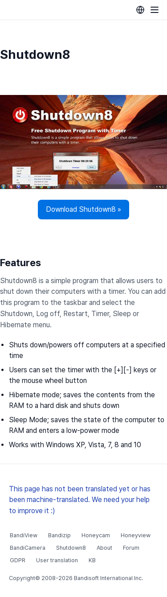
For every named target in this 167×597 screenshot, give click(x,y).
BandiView (23, 535)
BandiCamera (27, 547)
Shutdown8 (71, 547)
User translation (57, 560)
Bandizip (59, 535)
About (104, 547)
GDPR (17, 560)
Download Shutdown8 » (83, 209)
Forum (131, 547)
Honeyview (136, 535)
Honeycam (95, 535)
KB (92, 560)
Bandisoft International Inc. (108, 578)
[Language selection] (140, 10)
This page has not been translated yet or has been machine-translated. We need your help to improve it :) (80, 500)
